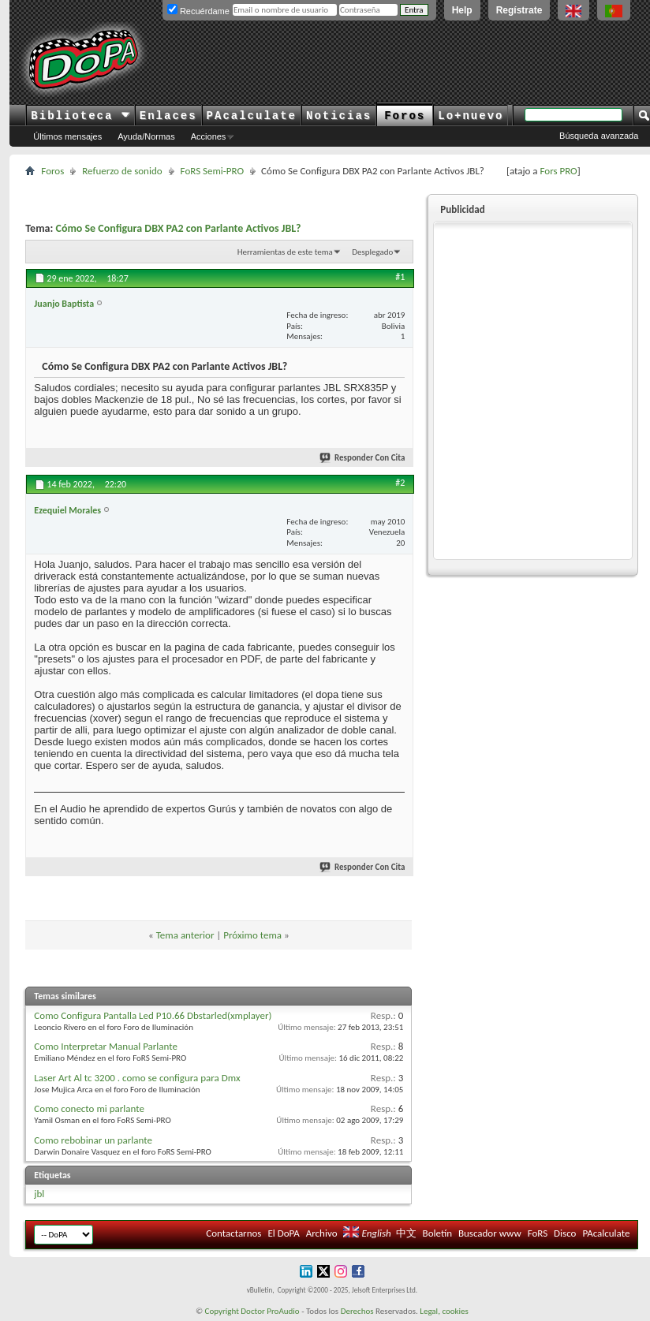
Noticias (339, 116)
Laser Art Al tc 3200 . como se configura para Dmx (137, 1078)
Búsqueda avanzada (598, 135)
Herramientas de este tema (285, 252)
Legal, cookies (444, 1311)
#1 (400, 276)
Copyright (222, 1311)
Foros (404, 116)
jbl (39, 1194)
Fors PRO (558, 171)
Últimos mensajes (67, 136)
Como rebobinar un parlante (93, 1140)
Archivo (322, 1233)
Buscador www (489, 1233)
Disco (565, 1233)
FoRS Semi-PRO (213, 171)
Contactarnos (233, 1233)
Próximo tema (252, 935)
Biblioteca (80, 116)
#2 (400, 482)
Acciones (208, 136)
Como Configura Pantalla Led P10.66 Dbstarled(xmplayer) (152, 1015)
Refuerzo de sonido (122, 171)
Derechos (357, 1311)
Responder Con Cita (363, 458)
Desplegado (372, 252)
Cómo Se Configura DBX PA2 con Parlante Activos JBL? (178, 228)
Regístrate (519, 10)
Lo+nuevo (470, 116)
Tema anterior (185, 935)
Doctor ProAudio (270, 1311)
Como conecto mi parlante (89, 1108)
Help (462, 10)
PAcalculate (252, 116)
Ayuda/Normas (146, 136)
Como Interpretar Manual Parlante (105, 1046)
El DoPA (283, 1233)
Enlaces (168, 116)
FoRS (538, 1233)
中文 (406, 1233)
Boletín (437, 1233)
